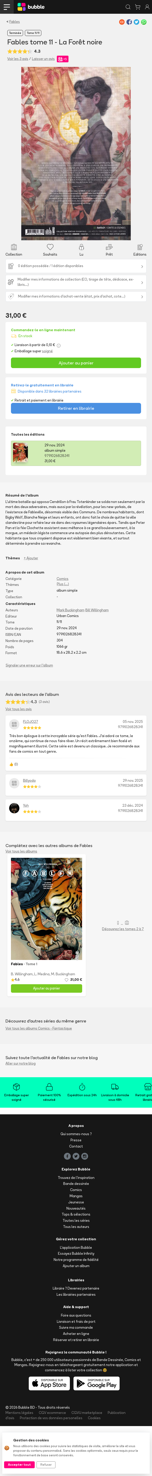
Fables (14, 21)
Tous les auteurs (76, 1276)
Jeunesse (76, 1252)
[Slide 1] (67, 283)
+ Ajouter (31, 608)
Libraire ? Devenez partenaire (76, 1338)
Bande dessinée (76, 1233)
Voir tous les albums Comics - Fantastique (38, 1078)
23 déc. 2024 (132, 855)
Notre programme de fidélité (76, 1309)
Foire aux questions (76, 1365)
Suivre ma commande (76, 1377)
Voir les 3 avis (17, 59)
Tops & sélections (76, 1264)
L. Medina (42, 1024)
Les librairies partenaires (76, 1344)
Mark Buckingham (70, 660)
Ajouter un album (76, 1316)
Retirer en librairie (76, 458)
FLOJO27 (30, 771)
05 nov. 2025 (133, 771)
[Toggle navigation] (7, 7)
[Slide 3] (84, 283)
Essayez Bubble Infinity (76, 1303)
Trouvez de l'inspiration (76, 1227)
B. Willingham (22, 1024)
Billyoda (29, 830)
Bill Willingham (97, 660)
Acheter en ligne (76, 1383)
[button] (16, 178)
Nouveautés (76, 1258)
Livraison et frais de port (76, 1371)
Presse (76, 1190)
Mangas (76, 1246)
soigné (47, 401)
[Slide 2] (76, 283)
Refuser (46, 1464)
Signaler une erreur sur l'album (29, 715)
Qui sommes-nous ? (76, 1184)
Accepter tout (19, 1464)
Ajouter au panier (76, 412)
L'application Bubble (76, 1297)
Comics (62, 628)
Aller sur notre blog (20, 1113)
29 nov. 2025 (133, 830)
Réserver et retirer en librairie (76, 1390)
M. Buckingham (63, 1024)
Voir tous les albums (21, 901)
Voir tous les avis (18, 759)
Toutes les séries (76, 1270)
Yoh (26, 855)
